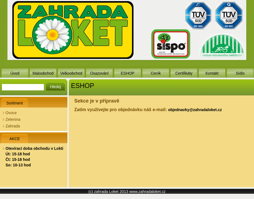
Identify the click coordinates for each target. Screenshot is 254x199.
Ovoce (11, 113)
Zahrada (13, 126)
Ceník (156, 73)
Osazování (99, 73)
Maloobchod (43, 73)
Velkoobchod (71, 73)
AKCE (14, 139)
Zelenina (13, 119)
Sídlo (240, 73)
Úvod (15, 73)
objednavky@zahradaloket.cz (195, 110)
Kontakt (211, 73)
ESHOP (127, 73)
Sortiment (14, 103)
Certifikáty (183, 73)
